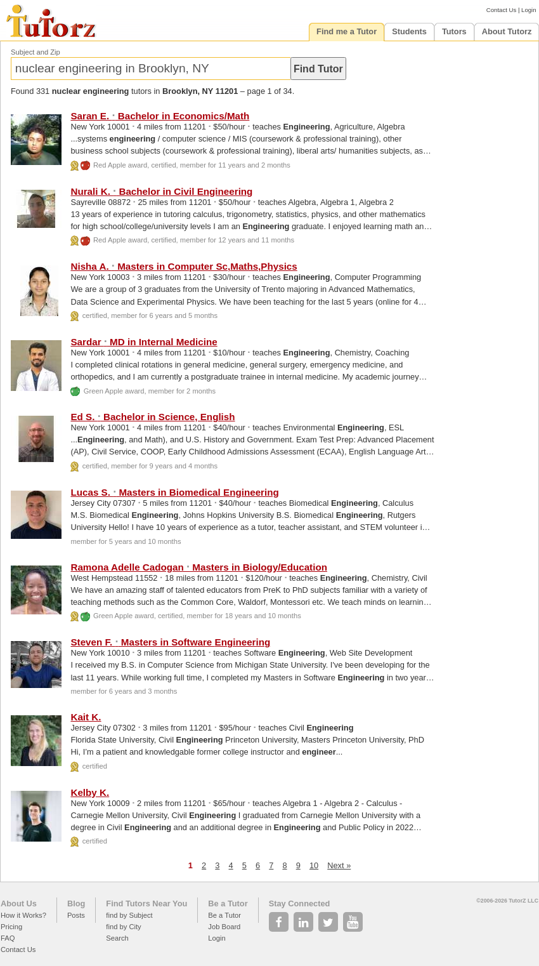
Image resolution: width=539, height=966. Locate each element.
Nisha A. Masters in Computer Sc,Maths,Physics (183, 266)
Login (528, 9)
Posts (76, 915)
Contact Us (501, 9)
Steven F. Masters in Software (170, 642)
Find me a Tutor (346, 31)
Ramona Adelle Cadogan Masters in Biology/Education (198, 567)
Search (117, 938)
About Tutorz (507, 31)
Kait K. (85, 716)
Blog (76, 903)
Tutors (454, 31)
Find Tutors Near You (146, 903)
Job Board (224, 926)
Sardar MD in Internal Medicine (143, 341)
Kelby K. (89, 792)
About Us (19, 903)
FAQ (8, 938)
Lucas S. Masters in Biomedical (174, 492)
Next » (339, 865)
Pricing (11, 926)
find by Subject (129, 915)
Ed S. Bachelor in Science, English (152, 416)
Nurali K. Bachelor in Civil (161, 191)
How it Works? (23, 915)
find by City (123, 926)
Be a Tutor (227, 903)
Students (409, 31)
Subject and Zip (35, 52)
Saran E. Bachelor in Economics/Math (159, 115)
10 (313, 865)
